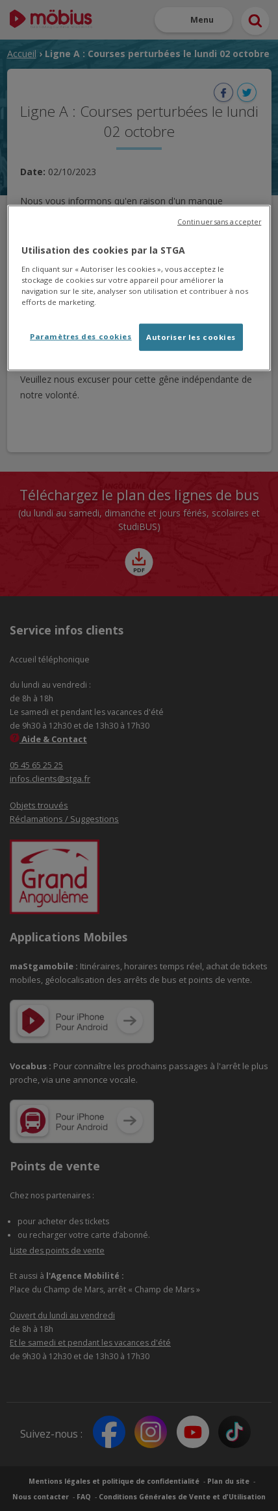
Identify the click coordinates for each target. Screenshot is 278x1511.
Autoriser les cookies (191, 337)
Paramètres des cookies (81, 336)
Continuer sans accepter (219, 221)
